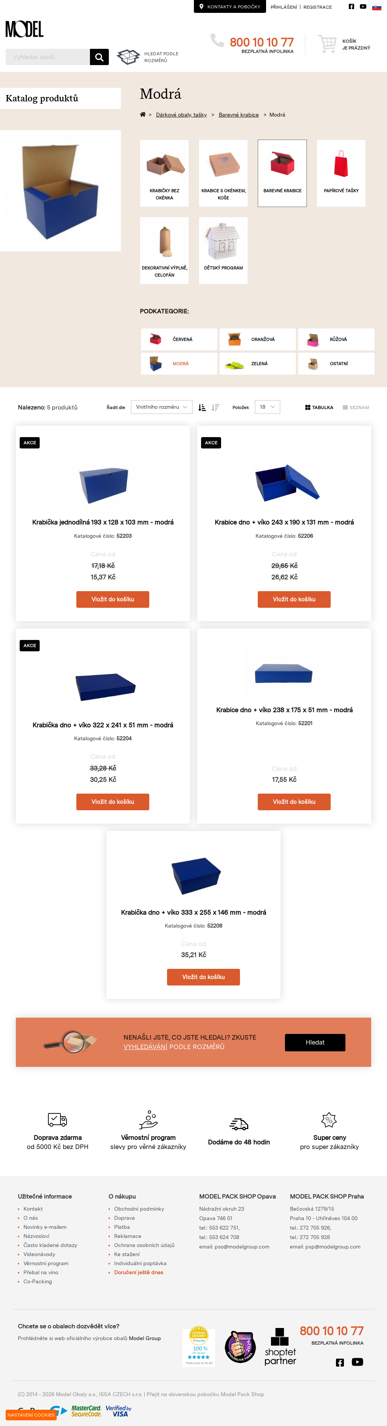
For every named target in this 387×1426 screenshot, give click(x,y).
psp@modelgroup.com (333, 1247)
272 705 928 (315, 1237)
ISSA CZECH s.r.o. (120, 1394)
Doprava (124, 1218)
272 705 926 (315, 1228)
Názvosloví (36, 1236)
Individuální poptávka (140, 1263)
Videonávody (39, 1254)
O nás (30, 1218)
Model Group (145, 1338)
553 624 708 (224, 1237)
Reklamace (127, 1236)
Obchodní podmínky (139, 1209)
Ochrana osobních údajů (144, 1245)
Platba (122, 1227)
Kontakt (33, 1209)
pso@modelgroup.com (242, 1247)
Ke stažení (126, 1254)
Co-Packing (37, 1281)
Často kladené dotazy (50, 1245)
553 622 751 (223, 1228)
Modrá (277, 115)
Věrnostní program (45, 1263)
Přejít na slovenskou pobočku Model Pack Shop (205, 1394)
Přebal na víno (40, 1272)
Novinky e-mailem (45, 1227)
